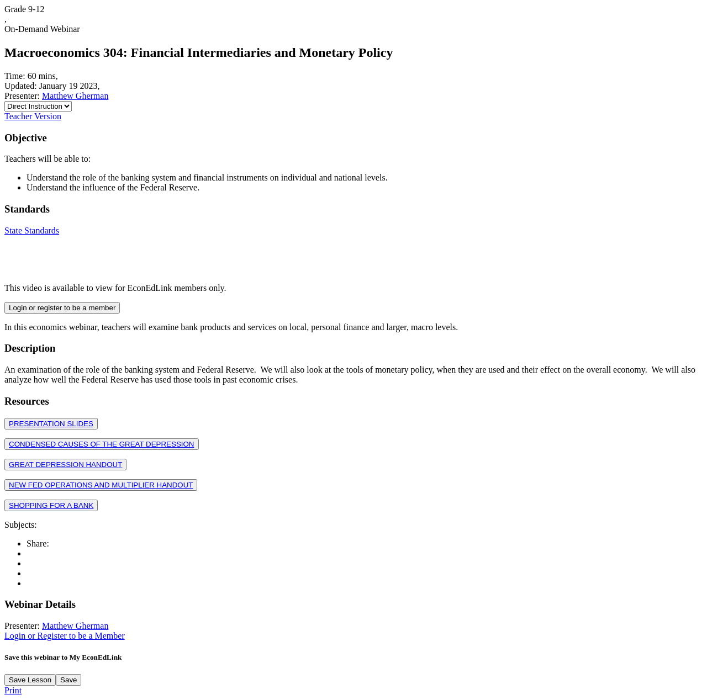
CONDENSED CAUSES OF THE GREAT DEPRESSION (101, 444)
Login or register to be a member (62, 308)
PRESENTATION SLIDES (51, 424)
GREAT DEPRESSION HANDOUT (65, 464)
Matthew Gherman (75, 95)
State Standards (31, 230)
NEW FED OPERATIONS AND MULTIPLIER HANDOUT (101, 485)
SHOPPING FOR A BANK (51, 505)
